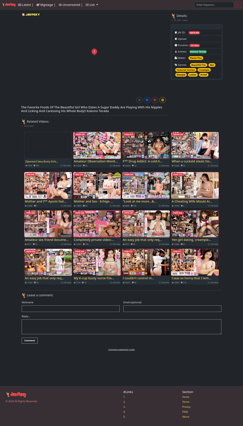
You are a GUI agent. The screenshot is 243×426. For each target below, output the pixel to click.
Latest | (25, 5)
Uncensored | (71, 5)
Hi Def (203, 74)
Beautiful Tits (198, 64)
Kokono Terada (198, 51)
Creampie (204, 69)
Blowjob (181, 74)
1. (124, 397)
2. (124, 402)
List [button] (90, 5)
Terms (185, 402)
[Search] (214, 5)
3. (124, 407)
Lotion (192, 74)
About (185, 416)
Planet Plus (196, 58)
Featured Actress (186, 69)
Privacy (186, 407)
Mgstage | (45, 5)
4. (124, 411)
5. (124, 416)
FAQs (185, 411)
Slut (212, 64)
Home (185, 397)
